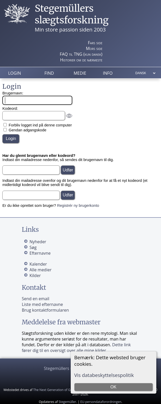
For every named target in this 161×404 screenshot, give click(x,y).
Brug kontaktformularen (45, 310)
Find (49, 73)
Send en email (35, 299)
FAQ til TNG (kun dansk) (81, 54)
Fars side (95, 43)
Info (107, 73)
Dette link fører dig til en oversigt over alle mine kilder (76, 347)
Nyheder (37, 242)
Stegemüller (67, 402)
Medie (80, 73)
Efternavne (40, 253)
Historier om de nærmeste (81, 60)
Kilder (35, 275)
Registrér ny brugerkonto (78, 205)
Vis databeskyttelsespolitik (104, 375)
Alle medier (40, 270)
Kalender (38, 264)
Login (14, 73)
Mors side (94, 48)
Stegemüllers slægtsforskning (72, 14)
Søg (33, 247)
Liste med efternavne (42, 304)
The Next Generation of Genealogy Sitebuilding (67, 390)
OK (113, 387)
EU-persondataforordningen (101, 402)
